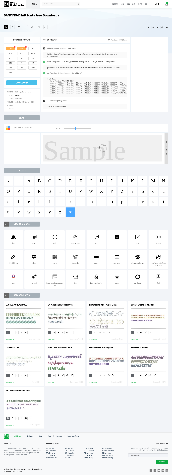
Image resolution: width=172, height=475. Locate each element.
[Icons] (39, 27)
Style (40, 436)
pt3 (10, 63)
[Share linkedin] (166, 27)
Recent (114, 4)
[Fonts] (45, 27)
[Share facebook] (148, 27)
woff (21, 53)
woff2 (33, 53)
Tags (49, 436)
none (10, 73)
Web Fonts (17, 436)
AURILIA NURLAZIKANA (16, 305)
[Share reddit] (153, 27)
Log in (157, 4)
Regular (17, 95)
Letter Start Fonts (73, 436)
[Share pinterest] (162, 27)
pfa (21, 58)
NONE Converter (51, 458)
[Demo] (19, 27)
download (22, 83)
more (70, 212)
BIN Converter (69, 453)
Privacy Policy (88, 458)
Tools (146, 4)
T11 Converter (88, 455)
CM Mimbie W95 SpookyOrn (60, 305)
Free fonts (15, 4)
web (21, 48)
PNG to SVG (50, 448)
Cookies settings (107, 458)
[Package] (32, 27)
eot (10, 53)
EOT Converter (69, 451)
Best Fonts (131, 4)
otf (10, 58)
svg (32, 48)
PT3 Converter (88, 453)
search (78, 4)
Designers (30, 436)
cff (33, 63)
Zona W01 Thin (12, 348)
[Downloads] (17, 332)
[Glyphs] (26, 27)
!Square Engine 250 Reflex (142, 305)
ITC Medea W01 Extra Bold (18, 390)
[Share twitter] (157, 27)
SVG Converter (51, 451)
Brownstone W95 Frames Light (102, 305)
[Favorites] (12, 27)
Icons (122, 4)
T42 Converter (69, 455)
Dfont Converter (107, 455)
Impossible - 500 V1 (139, 348)
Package (59, 436)
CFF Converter (50, 455)
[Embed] (26, 332)
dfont (32, 68)
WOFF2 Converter (108, 451)
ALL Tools (68, 458)
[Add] (6, 27)
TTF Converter (88, 448)
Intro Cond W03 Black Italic (60, 348)
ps (21, 63)
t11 (22, 68)
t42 (10, 68)
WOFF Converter (89, 451)
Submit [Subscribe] (162, 462)
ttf (10, 48)
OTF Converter (107, 448)
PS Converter (106, 453)
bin (33, 58)
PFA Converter (51, 453)
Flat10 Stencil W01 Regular (101, 348)
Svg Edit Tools (69, 448)
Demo (140, 4)
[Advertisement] (149, 74)
